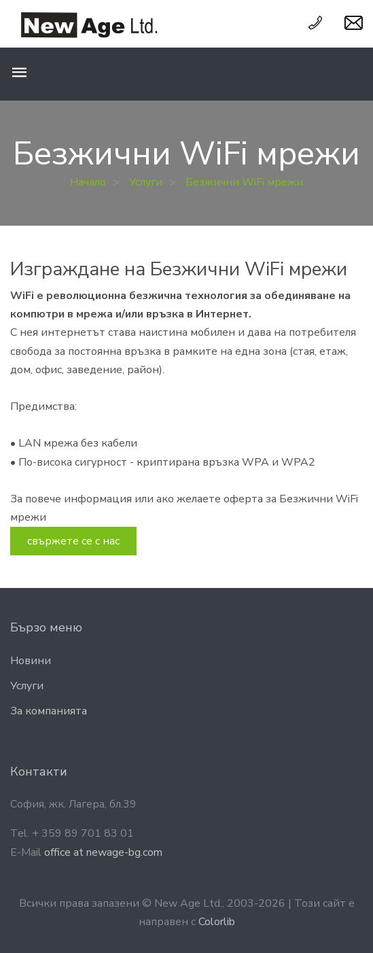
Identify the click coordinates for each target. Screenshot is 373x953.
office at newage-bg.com (103, 852)
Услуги (145, 182)
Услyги (26, 685)
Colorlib (216, 921)
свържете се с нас (73, 541)
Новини (30, 660)
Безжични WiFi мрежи (244, 182)
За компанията (48, 711)
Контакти (38, 771)
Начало (88, 182)
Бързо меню (46, 627)
